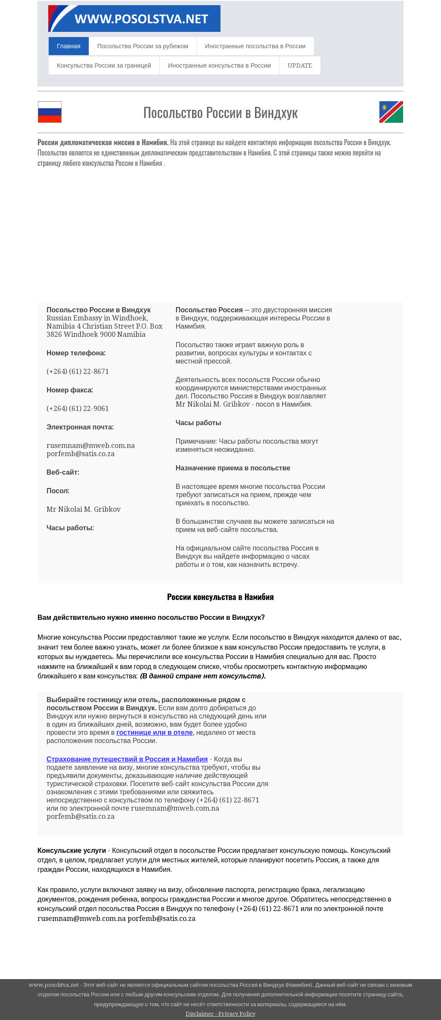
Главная (69, 46)
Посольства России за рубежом (142, 46)
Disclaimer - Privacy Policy (220, 1014)
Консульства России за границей (104, 65)
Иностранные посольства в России (255, 46)
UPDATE (300, 65)
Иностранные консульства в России (219, 65)
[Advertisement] (220, 231)
